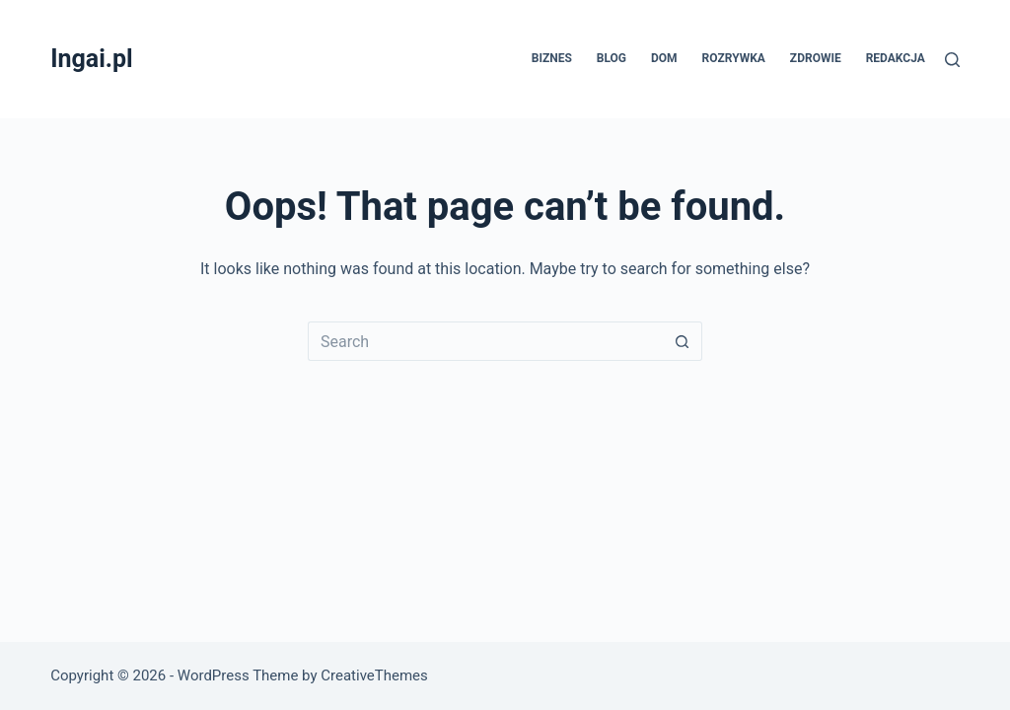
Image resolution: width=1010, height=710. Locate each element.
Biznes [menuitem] (552, 58)
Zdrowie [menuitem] (815, 58)
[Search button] (682, 341)
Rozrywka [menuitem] (733, 58)
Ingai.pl (91, 58)
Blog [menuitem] (611, 58)
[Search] (952, 59)
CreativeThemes (374, 675)
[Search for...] (485, 341)
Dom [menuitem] (664, 58)
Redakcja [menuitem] (895, 58)
